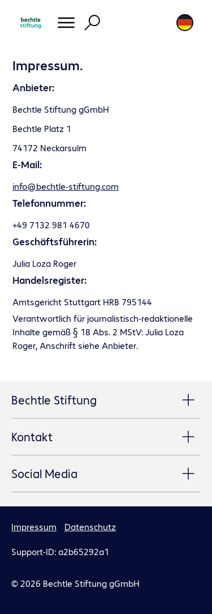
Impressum (34, 526)
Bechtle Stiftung (106, 400)
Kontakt (106, 437)
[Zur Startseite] (30, 23)
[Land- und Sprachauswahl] (184, 22)
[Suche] (92, 23)
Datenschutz (90, 526)
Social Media (106, 474)
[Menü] (66, 23)
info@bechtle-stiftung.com (65, 186)
